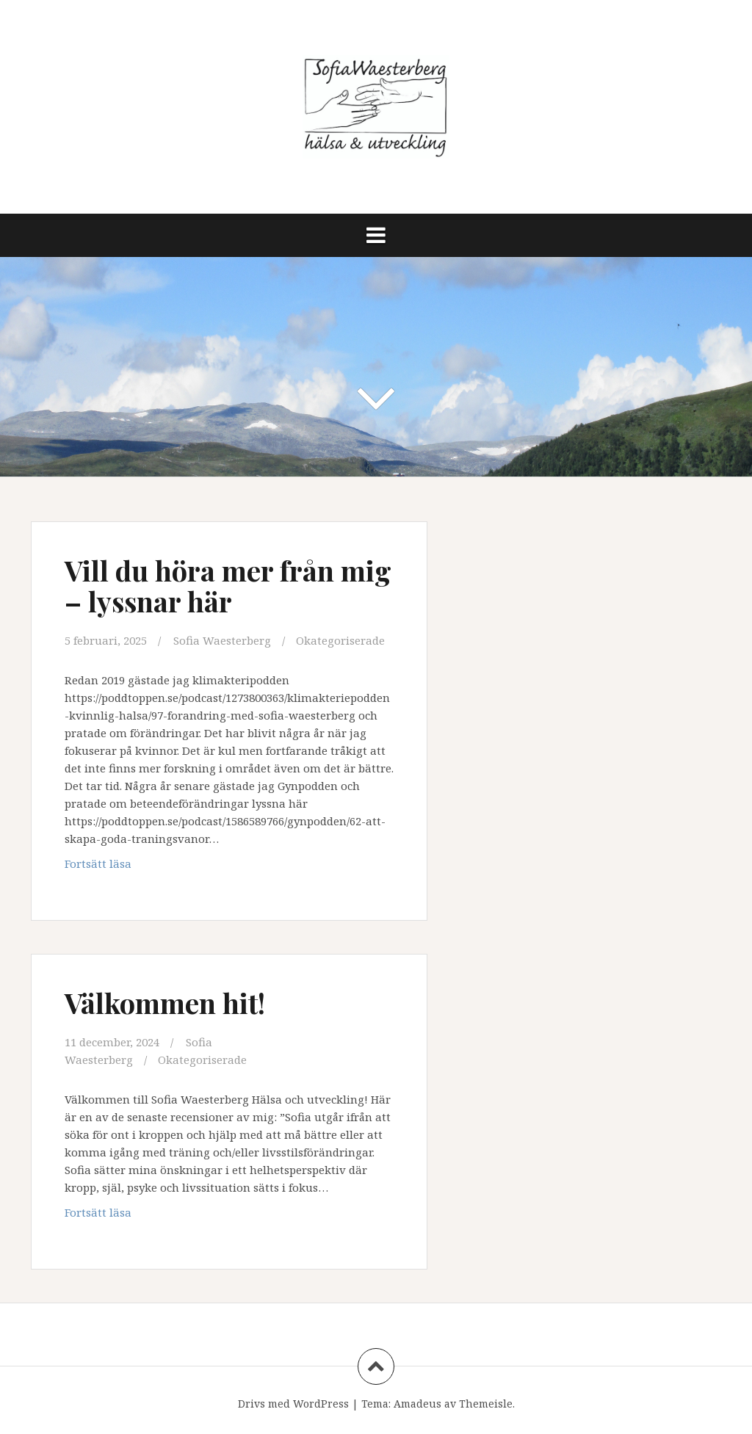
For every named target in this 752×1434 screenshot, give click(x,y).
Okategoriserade (340, 640)
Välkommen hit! (165, 1002)
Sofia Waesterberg (222, 640)
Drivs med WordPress (293, 1404)
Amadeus (417, 1404)
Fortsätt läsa (117, 867)
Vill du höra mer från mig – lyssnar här (228, 585)
